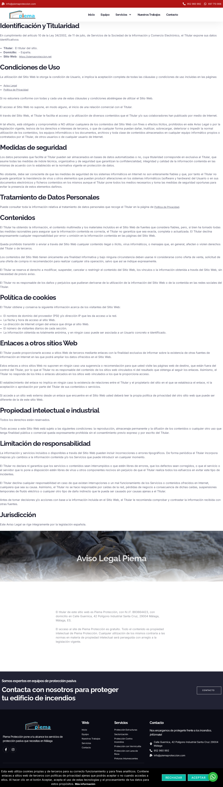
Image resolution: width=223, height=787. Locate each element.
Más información (85, 784)
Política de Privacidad (17, 89)
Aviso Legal (11, 85)
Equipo (105, 14)
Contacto (172, 14)
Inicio (91, 14)
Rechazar (174, 777)
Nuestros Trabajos (149, 14)
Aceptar (198, 777)
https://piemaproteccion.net (37, 56)
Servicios (124, 15)
